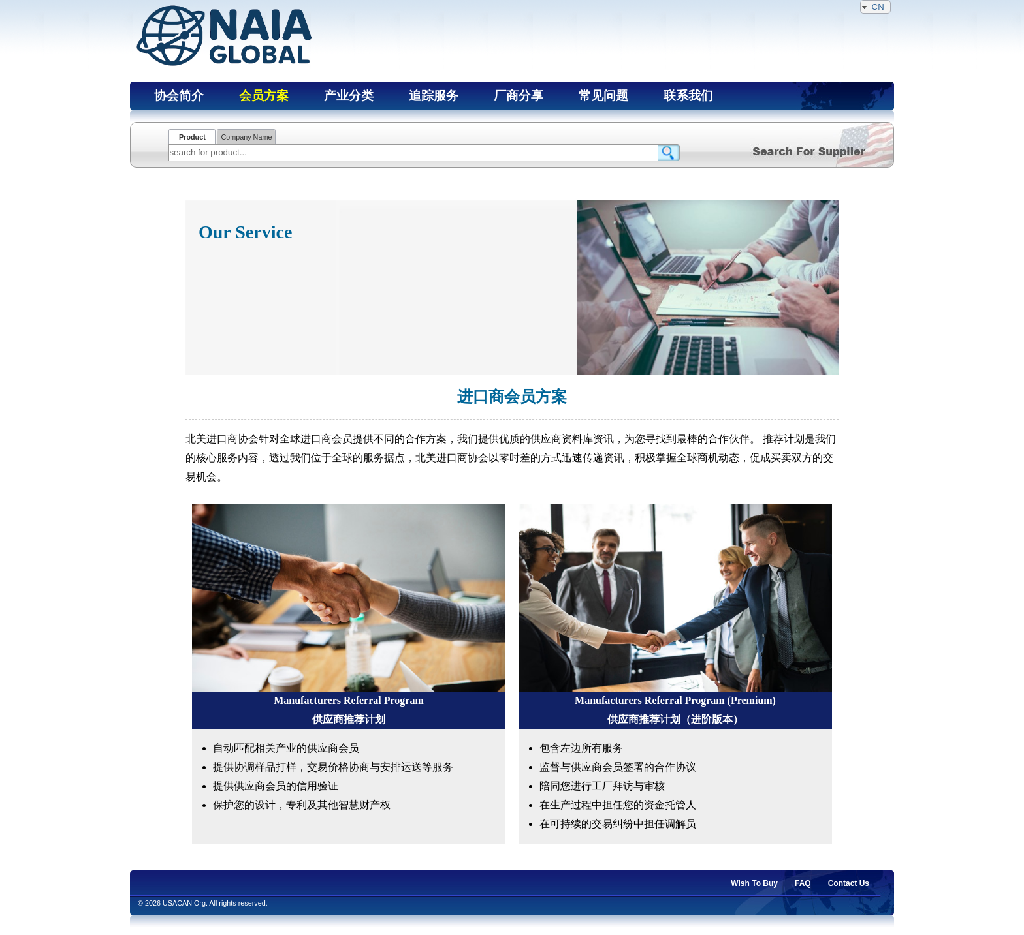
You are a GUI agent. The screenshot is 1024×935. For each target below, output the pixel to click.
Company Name (246, 137)
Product (192, 137)
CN (875, 7)
